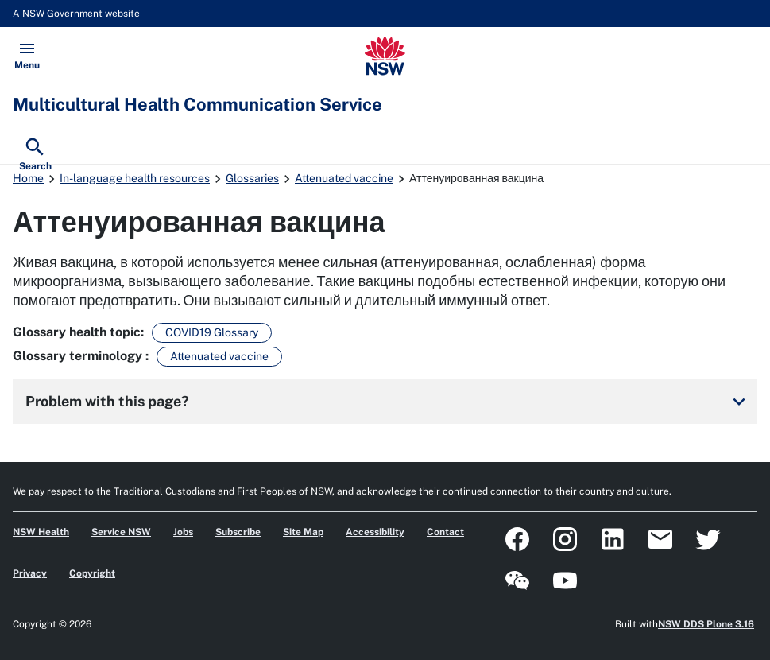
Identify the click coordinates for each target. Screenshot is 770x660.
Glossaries (252, 178)
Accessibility (375, 532)
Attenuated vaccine (344, 178)
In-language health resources (135, 178)
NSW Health (41, 532)
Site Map (303, 532)
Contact (445, 532)
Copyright (92, 573)
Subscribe (238, 532)
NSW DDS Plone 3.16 (706, 624)
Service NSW (121, 532)
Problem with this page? (388, 401)
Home (28, 178)
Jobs (183, 532)
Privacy (30, 573)
